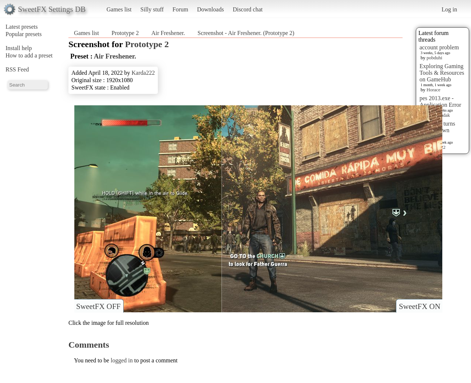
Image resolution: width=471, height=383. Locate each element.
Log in (449, 9)
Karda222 (143, 73)
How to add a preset (29, 55)
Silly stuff (152, 9)
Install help (19, 48)
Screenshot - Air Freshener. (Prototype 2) (246, 33)
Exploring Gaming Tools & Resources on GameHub (441, 72)
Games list (119, 9)
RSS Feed (17, 69)
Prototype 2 (125, 33)
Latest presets (22, 27)
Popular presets (24, 34)
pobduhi (434, 57)
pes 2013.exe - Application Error (440, 101)
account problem (439, 47)
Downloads (210, 9)
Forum (180, 9)
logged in (122, 360)
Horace (433, 89)
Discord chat (247, 9)
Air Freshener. (168, 33)
